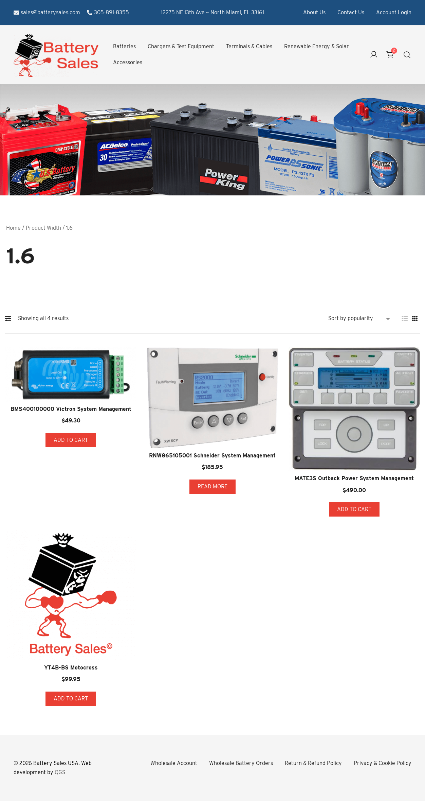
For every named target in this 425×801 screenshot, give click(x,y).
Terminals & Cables (249, 46)
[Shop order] (358, 319)
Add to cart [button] (71, 440)
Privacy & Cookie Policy (382, 763)
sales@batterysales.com (47, 12)
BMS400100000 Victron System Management (71, 409)
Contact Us (350, 12)
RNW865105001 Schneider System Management (212, 455)
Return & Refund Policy (313, 763)
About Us (314, 12)
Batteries (124, 46)
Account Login (393, 12)
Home (13, 228)
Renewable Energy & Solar (316, 46)
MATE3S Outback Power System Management (354, 478)
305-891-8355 (108, 12)
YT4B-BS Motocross (71, 667)
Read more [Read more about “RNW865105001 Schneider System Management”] (212, 486)
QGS (60, 772)
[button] (10, 318)
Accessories (127, 62)
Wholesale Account (173, 763)
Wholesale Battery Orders (241, 763)
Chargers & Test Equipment (181, 46)
